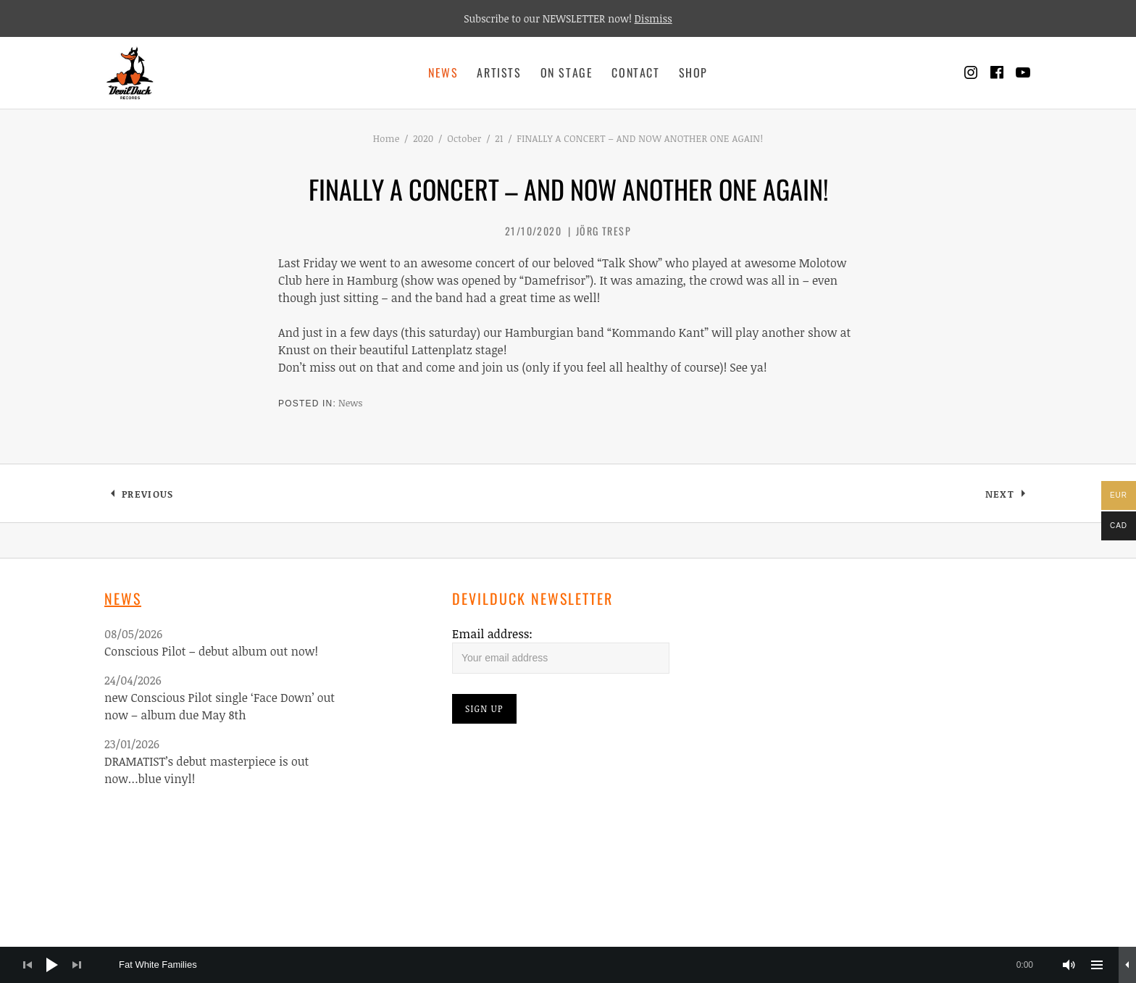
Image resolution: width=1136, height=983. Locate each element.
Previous (147, 497)
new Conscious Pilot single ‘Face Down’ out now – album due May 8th (219, 706)
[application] (568, 965)
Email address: (492, 634)
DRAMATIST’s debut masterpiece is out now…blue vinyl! (206, 770)
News (443, 72)
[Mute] (1069, 964)
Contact (635, 72)
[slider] (583, 965)
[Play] (52, 964)
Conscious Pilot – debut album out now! (211, 651)
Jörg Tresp (603, 230)
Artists (499, 72)
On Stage (566, 72)
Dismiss (653, 18)
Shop (693, 72)
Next (1008, 497)
